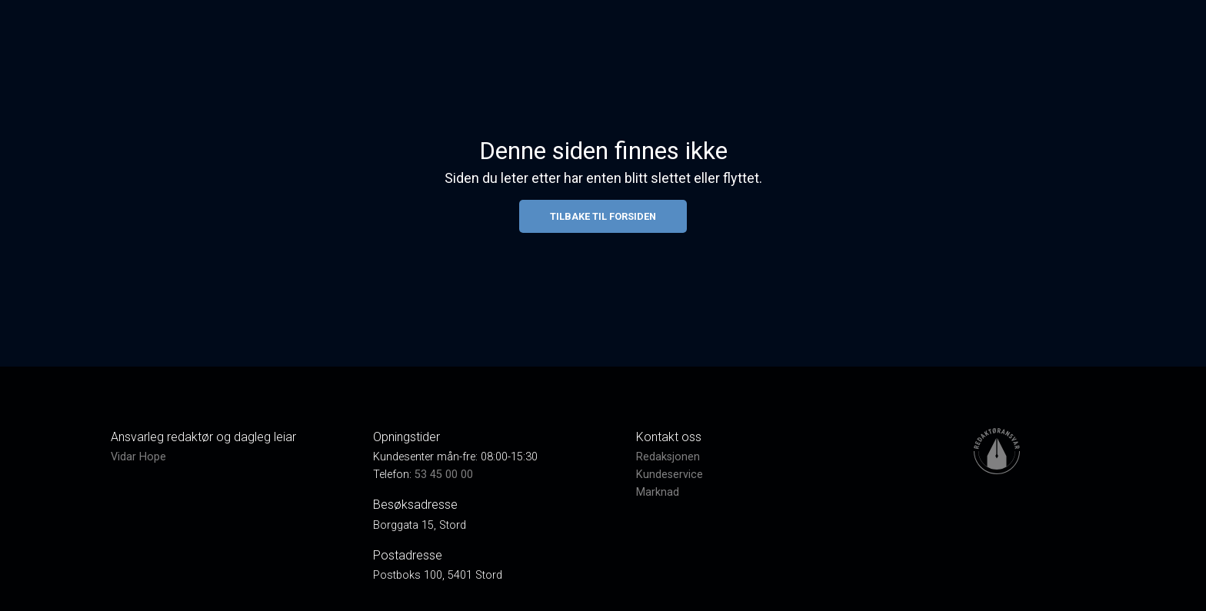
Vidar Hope (138, 456)
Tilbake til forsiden (603, 216)
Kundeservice (669, 474)
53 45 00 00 (444, 474)
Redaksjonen (668, 456)
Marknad (657, 492)
